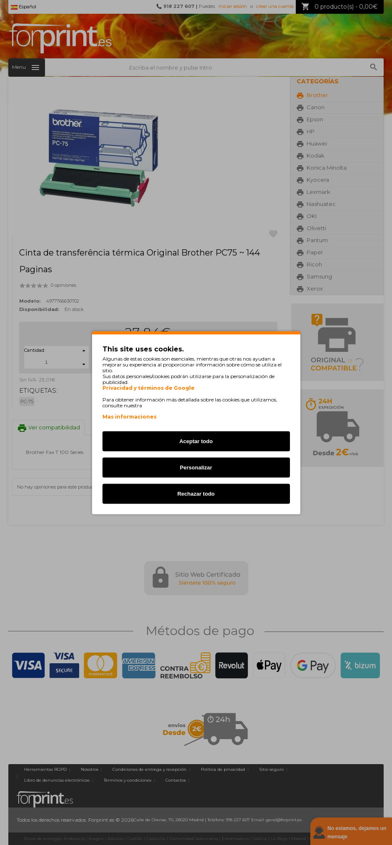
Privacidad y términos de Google (148, 388)
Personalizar (196, 467)
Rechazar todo (196, 493)
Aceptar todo (195, 441)
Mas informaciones (129, 416)
